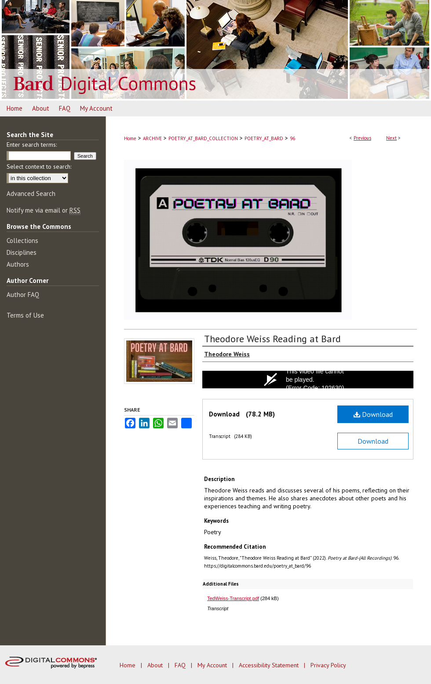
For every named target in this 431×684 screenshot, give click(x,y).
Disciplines (22, 252)
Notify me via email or (43, 210)
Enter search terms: (32, 144)
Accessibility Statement (269, 665)
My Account (213, 665)
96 (292, 138)
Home (130, 138)
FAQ (181, 665)
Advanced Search (31, 193)
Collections (22, 240)
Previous (362, 138)
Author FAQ (23, 294)
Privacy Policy (328, 665)
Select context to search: (39, 166)
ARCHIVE (152, 138)
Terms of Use (25, 315)
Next (391, 138)
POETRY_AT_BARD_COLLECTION (203, 138)
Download (373, 414)
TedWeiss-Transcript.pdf (233, 598)
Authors (18, 264)
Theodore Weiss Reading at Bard (272, 339)
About (155, 665)
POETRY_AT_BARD (264, 138)
